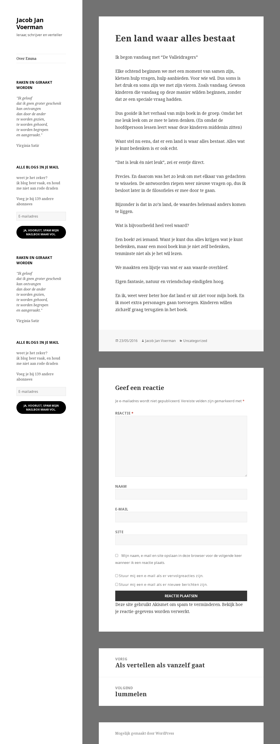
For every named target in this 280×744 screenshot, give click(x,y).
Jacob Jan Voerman (30, 23)
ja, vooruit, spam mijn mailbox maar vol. (41, 232)
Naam (121, 486)
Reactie (124, 413)
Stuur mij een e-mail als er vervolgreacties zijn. (161, 575)
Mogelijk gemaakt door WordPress (144, 733)
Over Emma (26, 58)
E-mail (121, 509)
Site (119, 532)
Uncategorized (195, 340)
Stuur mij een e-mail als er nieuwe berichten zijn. (163, 584)
